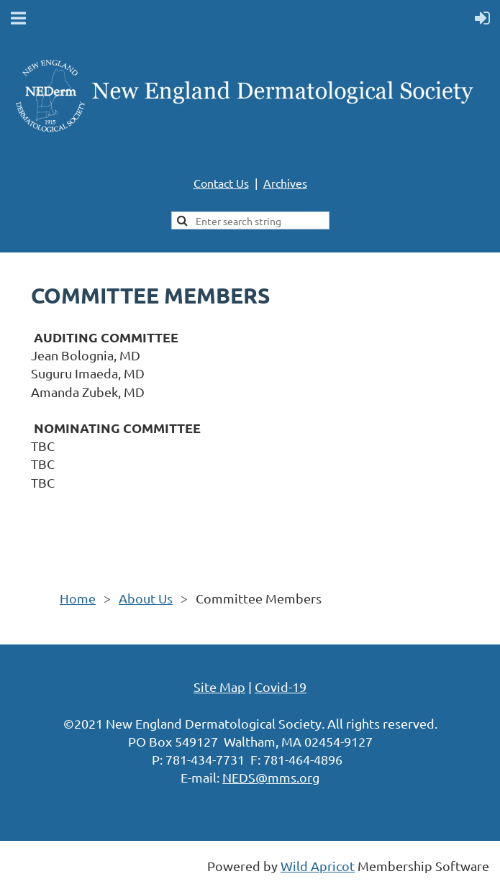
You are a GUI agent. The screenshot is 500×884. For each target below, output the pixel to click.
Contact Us (221, 183)
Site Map (219, 686)
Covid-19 (280, 686)
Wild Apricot (318, 865)
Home (78, 598)
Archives (285, 183)
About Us (146, 598)
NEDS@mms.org (270, 777)
